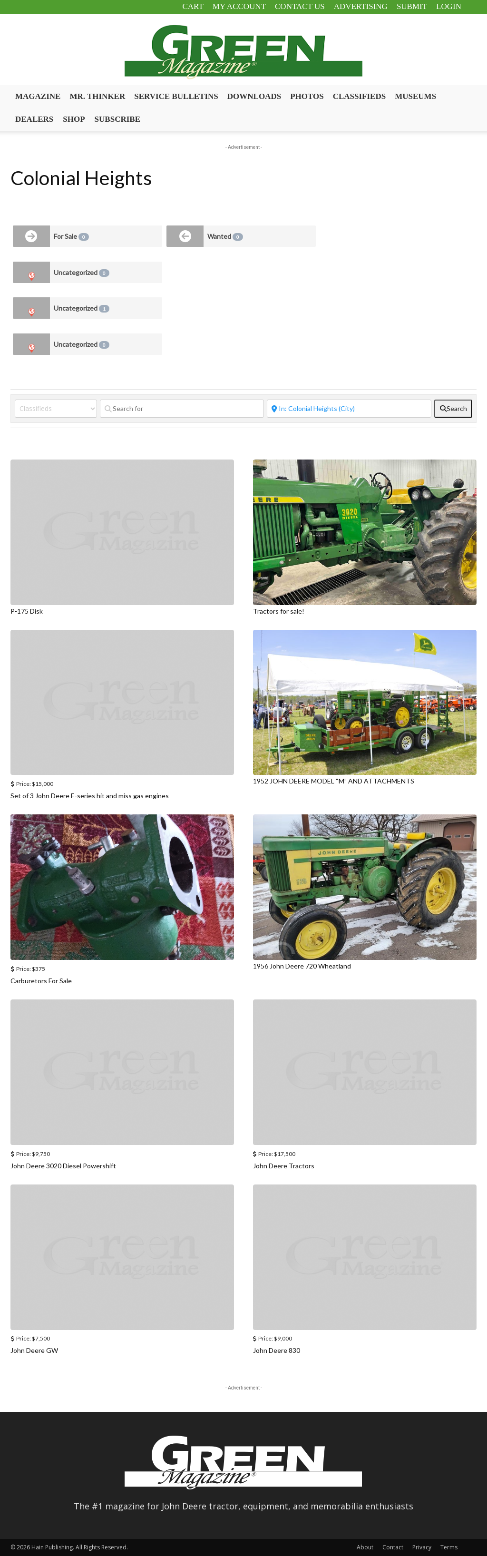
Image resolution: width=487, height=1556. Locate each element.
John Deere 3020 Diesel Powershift (63, 1166)
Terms (449, 1547)
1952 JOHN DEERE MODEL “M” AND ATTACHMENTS (333, 781)
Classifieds (359, 96)
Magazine (37, 96)
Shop (74, 119)
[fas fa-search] (453, 409)
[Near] (349, 409)
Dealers (34, 119)
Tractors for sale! (278, 611)
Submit (412, 6)
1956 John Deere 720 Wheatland (302, 966)
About (365, 1547)
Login (448, 6)
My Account (239, 6)
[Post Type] (56, 409)
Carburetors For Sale (41, 981)
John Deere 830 (276, 1350)
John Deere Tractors (283, 1166)
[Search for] (182, 409)
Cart (192, 6)
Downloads (254, 96)
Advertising (361, 6)
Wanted (225, 236)
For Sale (71, 236)
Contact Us (300, 6)
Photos (307, 96)
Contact (392, 1547)
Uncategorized (81, 272)
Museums (415, 96)
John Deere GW (34, 1350)
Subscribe (117, 119)
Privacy (421, 1547)
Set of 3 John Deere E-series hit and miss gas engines (89, 796)
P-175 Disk (26, 611)
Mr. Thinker (97, 96)
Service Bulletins (176, 96)
